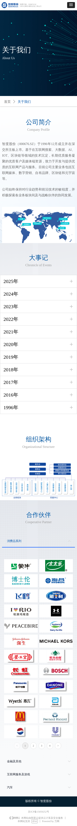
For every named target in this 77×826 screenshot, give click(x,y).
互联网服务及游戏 (18, 774)
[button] (71, 5)
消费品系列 (14, 541)
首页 (7, 101)
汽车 (10, 787)
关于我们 (24, 101)
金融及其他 (14, 761)
